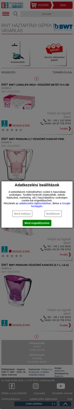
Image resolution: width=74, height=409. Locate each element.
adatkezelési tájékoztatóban (35, 203)
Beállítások (53, 213)
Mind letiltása (22, 213)
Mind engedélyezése (36, 223)
